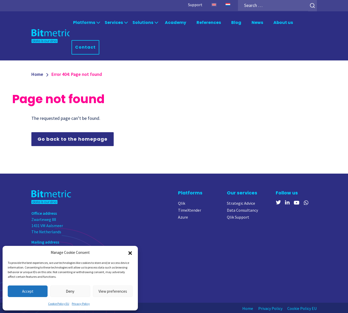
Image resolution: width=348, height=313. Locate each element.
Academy (175, 22)
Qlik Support (238, 216)
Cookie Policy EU (58, 304)
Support (195, 4)
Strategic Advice (241, 202)
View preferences (113, 291)
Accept (27, 291)
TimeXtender (189, 209)
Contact (85, 47)
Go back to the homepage (73, 138)
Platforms (84, 22)
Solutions (142, 22)
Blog (236, 22)
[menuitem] (214, 4)
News (257, 22)
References (209, 22)
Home (37, 74)
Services (114, 22)
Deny (70, 291)
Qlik (181, 202)
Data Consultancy (242, 209)
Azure (183, 216)
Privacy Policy (81, 304)
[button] (130, 252)
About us (283, 22)
